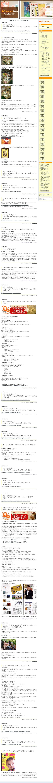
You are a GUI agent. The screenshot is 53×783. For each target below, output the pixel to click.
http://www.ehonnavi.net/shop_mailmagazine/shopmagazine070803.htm (15, 731)
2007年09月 (42, 155)
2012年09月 (42, 86)
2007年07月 (42, 158)
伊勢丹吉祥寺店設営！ (44, 168)
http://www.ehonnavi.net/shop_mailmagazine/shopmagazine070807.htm (15, 501)
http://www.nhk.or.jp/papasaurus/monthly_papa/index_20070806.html (14, 205)
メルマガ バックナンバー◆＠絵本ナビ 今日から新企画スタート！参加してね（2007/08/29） (45, 177)
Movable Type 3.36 (42, 199)
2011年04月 (42, 102)
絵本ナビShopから (45, 37)
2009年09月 (42, 125)
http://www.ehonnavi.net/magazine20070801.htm (11, 744)
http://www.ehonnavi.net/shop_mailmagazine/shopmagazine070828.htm (15, 220)
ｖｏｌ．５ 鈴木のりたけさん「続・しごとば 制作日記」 (46, 64)
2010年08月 (42, 111)
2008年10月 (42, 139)
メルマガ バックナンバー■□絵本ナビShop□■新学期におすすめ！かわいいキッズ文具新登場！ (45, 184)
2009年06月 (42, 129)
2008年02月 (42, 149)
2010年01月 (42, 120)
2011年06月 (42, 100)
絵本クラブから (44, 36)
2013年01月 (42, 82)
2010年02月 (42, 119)
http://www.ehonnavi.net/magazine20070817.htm (11, 412)
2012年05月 (42, 87)
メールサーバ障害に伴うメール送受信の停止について (44, 187)
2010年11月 (42, 107)
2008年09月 (42, 140)
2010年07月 (42, 112)
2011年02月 (42, 105)
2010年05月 (42, 115)
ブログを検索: (41, 26)
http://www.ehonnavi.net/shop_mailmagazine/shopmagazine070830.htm (15, 177)
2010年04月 (42, 116)
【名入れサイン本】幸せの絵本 (10, 539)
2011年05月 (42, 101)
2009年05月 (42, 130)
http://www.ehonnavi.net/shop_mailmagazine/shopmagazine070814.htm (15, 438)
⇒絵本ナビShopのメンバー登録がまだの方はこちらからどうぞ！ (15, 385)
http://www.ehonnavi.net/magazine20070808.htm (11, 486)
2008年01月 (42, 150)
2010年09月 (42, 110)
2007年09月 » (26, 20)
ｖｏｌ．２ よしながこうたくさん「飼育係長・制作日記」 (46, 55)
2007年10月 (42, 154)
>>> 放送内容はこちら (5, 635)
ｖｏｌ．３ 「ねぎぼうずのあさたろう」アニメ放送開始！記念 (46, 58)
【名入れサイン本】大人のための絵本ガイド (13, 542)
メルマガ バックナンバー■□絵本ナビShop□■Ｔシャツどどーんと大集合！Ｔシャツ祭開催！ (45, 166)
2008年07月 (42, 143)
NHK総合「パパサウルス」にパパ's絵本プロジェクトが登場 (45, 180)
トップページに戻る (19, 20)
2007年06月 (42, 159)
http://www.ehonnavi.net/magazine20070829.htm (11, 191)
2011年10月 (42, 95)
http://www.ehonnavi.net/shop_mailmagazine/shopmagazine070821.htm (15, 400)
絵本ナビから (44, 41)
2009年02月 (42, 134)
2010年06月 (42, 114)
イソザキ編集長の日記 (45, 47)
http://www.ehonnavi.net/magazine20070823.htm (11, 293)
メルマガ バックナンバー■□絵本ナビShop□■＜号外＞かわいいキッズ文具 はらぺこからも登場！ (45, 173)
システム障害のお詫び (44, 188)
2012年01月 (42, 92)
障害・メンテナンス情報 (44, 75)
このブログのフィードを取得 (44, 194)
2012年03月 (42, 90)
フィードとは (42, 195)
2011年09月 (42, 96)
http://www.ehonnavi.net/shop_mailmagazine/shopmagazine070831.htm (15, 30)
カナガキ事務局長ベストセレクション (46, 39)
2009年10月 (42, 124)
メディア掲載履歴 (44, 35)
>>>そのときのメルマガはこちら (8, 655)
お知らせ (41, 32)
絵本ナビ (43, 43)
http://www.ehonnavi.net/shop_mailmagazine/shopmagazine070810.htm (15, 472)
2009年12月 (42, 121)
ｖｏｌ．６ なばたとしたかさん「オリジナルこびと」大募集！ (46, 68)
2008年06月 (42, 144)
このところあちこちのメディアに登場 (20, 523)
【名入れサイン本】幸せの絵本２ (11, 541)
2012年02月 (42, 91)
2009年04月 (42, 131)
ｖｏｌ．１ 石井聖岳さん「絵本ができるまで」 (46, 53)
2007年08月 (42, 157)
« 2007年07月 (11, 20)
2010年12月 (42, 106)
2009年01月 (42, 135)
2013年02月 (42, 81)
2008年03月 (42, 148)
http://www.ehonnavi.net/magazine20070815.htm (11, 425)
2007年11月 (42, 153)
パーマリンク (34, 33)
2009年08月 (42, 126)
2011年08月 (42, 97)
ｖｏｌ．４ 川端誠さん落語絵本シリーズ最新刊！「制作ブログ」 (46, 61)
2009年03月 (42, 133)
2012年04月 (42, 88)
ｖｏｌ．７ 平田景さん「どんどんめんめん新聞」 (46, 71)
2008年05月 (42, 145)
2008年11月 (42, 138)
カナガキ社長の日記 (45, 48)
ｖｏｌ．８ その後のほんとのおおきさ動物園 (46, 73)
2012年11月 (42, 83)
